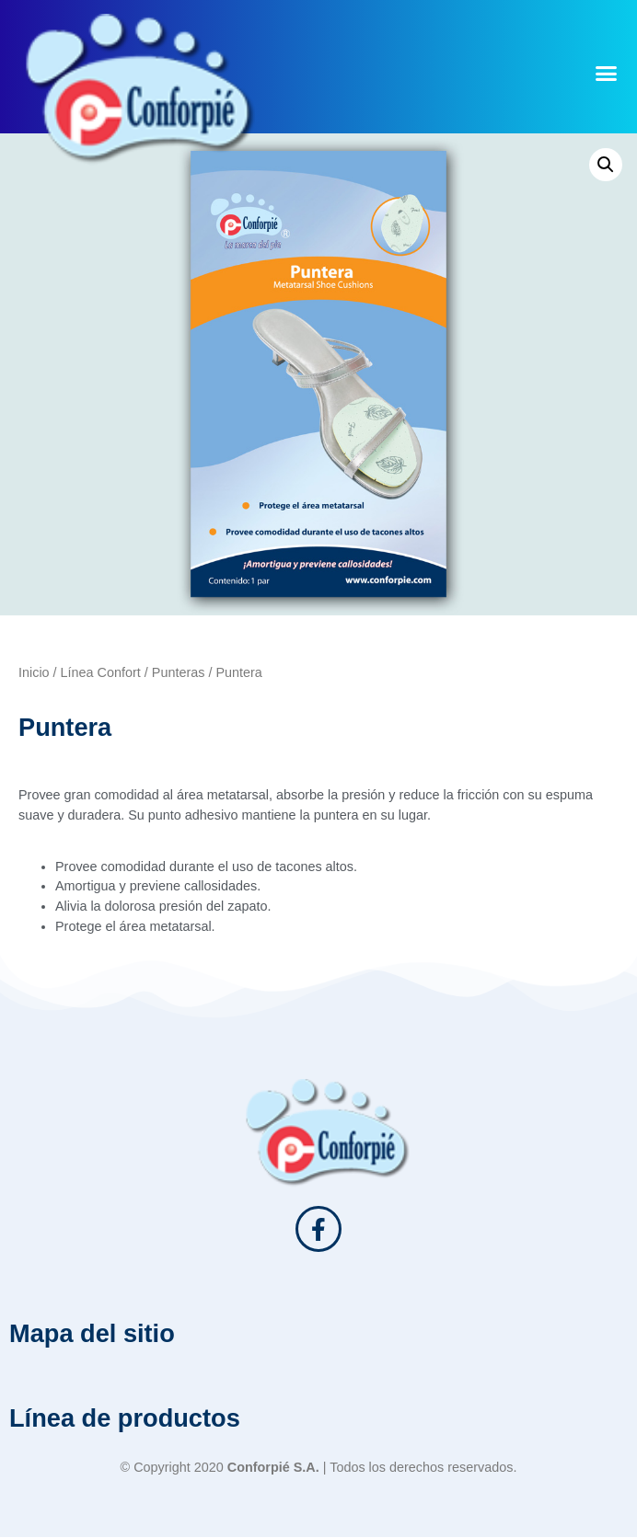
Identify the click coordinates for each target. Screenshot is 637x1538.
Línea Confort (101, 672)
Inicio (34, 672)
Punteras (178, 672)
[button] (605, 73)
